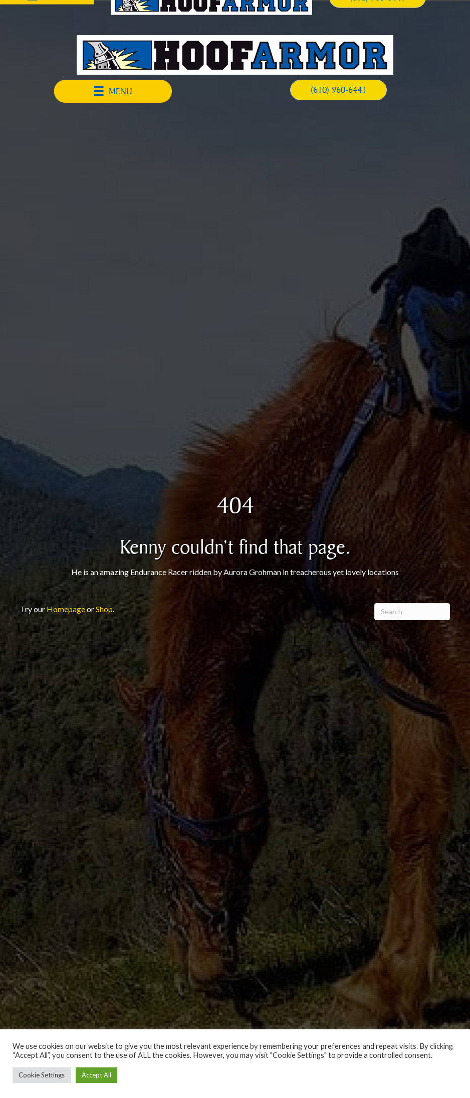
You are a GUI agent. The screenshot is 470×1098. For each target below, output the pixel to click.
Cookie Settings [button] (42, 1075)
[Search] (412, 611)
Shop (104, 609)
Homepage (66, 609)
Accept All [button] (96, 1075)
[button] (113, 91)
